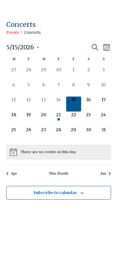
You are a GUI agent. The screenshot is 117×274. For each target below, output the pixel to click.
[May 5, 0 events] (28, 89)
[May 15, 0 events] (73, 104)
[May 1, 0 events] (73, 74)
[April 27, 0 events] (13, 74)
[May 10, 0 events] (103, 89)
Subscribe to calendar (55, 192)
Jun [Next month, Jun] (105, 173)
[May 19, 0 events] (28, 119)
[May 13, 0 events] (43, 104)
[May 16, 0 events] (88, 104)
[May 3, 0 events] (103, 74)
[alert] (58, 152)
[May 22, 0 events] (73, 119)
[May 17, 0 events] (103, 104)
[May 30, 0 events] (88, 134)
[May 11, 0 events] (13, 104)
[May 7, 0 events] (58, 89)
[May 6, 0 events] (43, 89)
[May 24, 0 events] (103, 119)
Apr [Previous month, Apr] (11, 173)
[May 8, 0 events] (73, 89)
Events (12, 32)
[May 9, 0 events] (88, 89)
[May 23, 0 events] (88, 119)
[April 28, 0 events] (28, 74)
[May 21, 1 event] (58, 119)
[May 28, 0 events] (58, 134)
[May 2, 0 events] (88, 74)
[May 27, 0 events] (43, 134)
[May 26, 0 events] (28, 134)
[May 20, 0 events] (43, 119)
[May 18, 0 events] (13, 119)
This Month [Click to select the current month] (58, 173)
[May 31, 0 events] (103, 134)
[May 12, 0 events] (28, 104)
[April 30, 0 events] (58, 74)
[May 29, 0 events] (73, 134)
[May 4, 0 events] (13, 89)
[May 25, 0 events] (13, 134)
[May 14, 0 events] (58, 104)
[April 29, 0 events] (43, 74)
